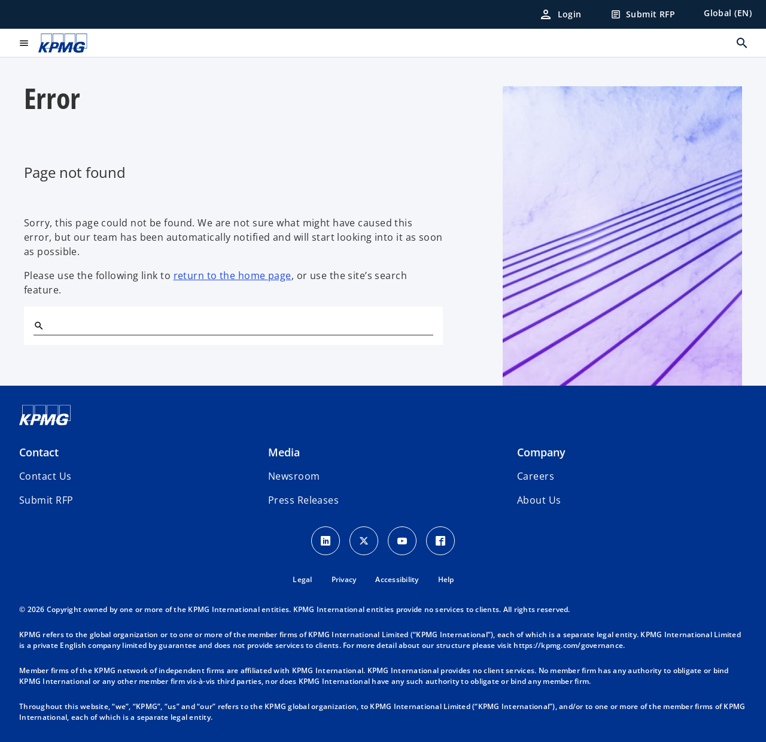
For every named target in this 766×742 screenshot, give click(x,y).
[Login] (560, 14)
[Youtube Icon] (402, 540)
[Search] (38, 325)
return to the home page (232, 275)
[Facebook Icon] (440, 540)
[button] (46, 500)
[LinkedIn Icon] (325, 540)
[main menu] (24, 43)
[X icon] (363, 540)
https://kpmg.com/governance (568, 645)
